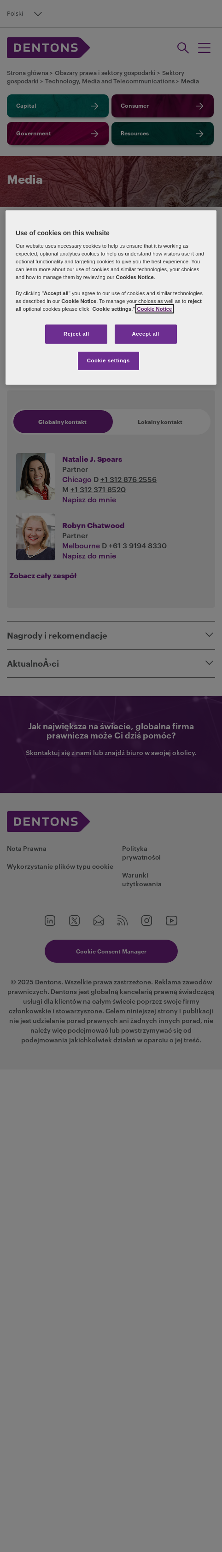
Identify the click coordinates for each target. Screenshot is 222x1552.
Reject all (76, 334)
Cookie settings (108, 360)
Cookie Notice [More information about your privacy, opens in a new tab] (154, 308)
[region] (111, 297)
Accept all (145, 334)
